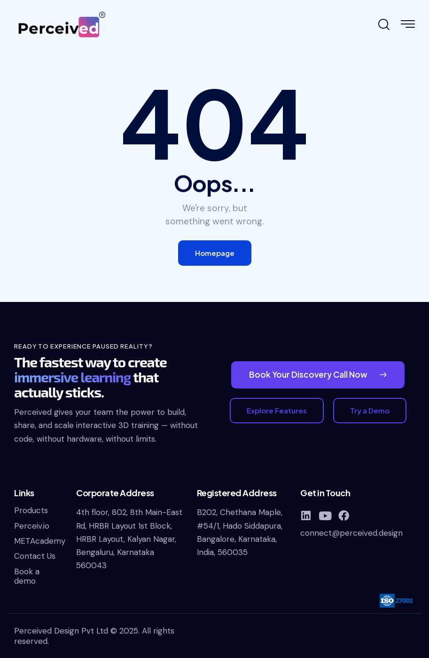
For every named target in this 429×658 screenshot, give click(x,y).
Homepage (214, 252)
